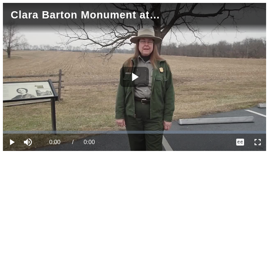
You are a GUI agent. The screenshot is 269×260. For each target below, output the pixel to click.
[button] (29, 142)
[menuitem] (240, 142)
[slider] (134, 132)
